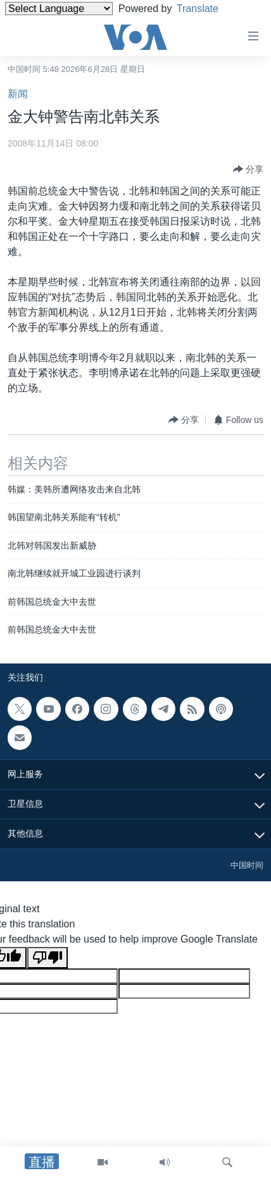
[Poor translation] (47, 957)
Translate (207, 8)
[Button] (248, 169)
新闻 (18, 93)
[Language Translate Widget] (59, 8)
